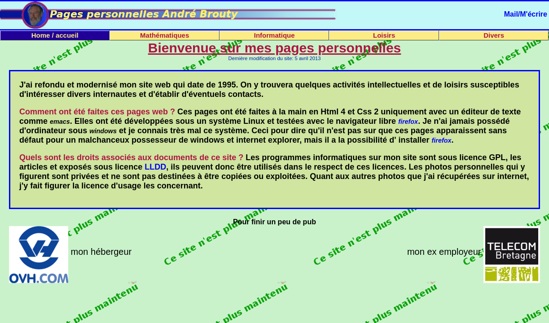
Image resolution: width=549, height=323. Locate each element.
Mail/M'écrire (525, 14)
